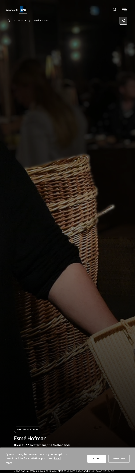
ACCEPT (96, 459)
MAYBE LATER (119, 459)
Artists (22, 21)
